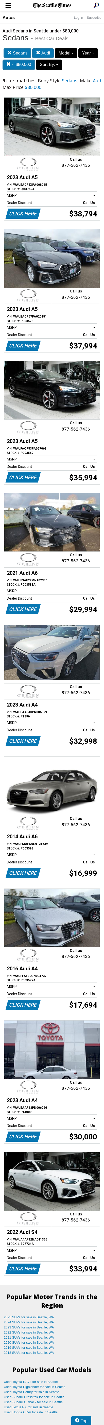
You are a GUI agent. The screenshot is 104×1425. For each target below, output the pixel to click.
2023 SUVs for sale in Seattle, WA (29, 1327)
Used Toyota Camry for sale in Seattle (31, 1392)
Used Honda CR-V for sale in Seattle (31, 1412)
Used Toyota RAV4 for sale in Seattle (31, 1382)
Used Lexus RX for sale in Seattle (28, 1407)
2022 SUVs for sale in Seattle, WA (29, 1332)
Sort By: (49, 64)
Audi (43, 53)
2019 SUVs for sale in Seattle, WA (29, 1347)
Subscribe (94, 18)
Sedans (17, 53)
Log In (78, 18)
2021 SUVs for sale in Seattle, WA (29, 1337)
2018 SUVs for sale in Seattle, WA (29, 1353)
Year (88, 53)
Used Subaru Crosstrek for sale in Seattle (34, 1397)
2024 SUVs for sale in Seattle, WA (29, 1322)
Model (66, 53)
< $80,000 (18, 64)
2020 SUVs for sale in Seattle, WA (29, 1342)
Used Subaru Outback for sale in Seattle (33, 1402)
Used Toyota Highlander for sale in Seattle (34, 1387)
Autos (9, 17)
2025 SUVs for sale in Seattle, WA (29, 1317)
